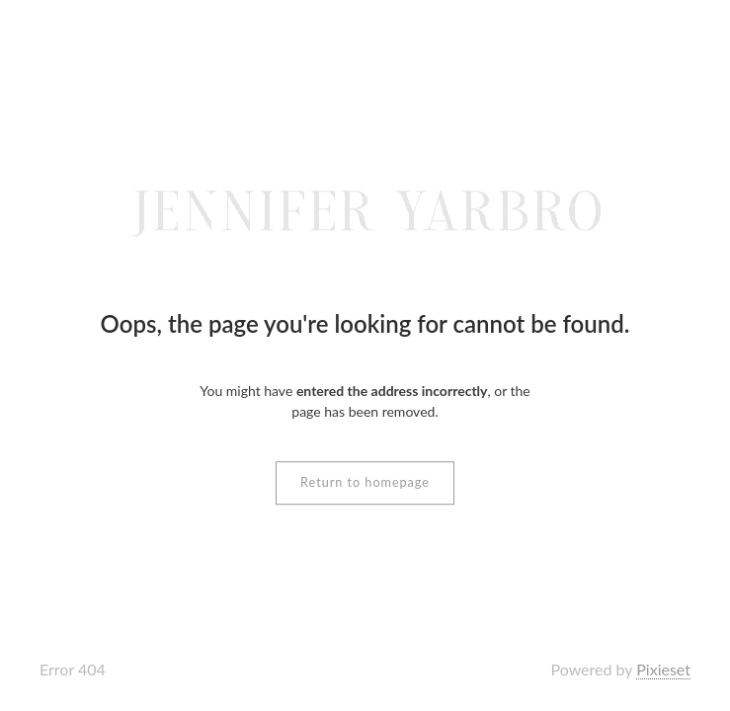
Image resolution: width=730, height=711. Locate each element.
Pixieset (663, 669)
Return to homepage (365, 482)
